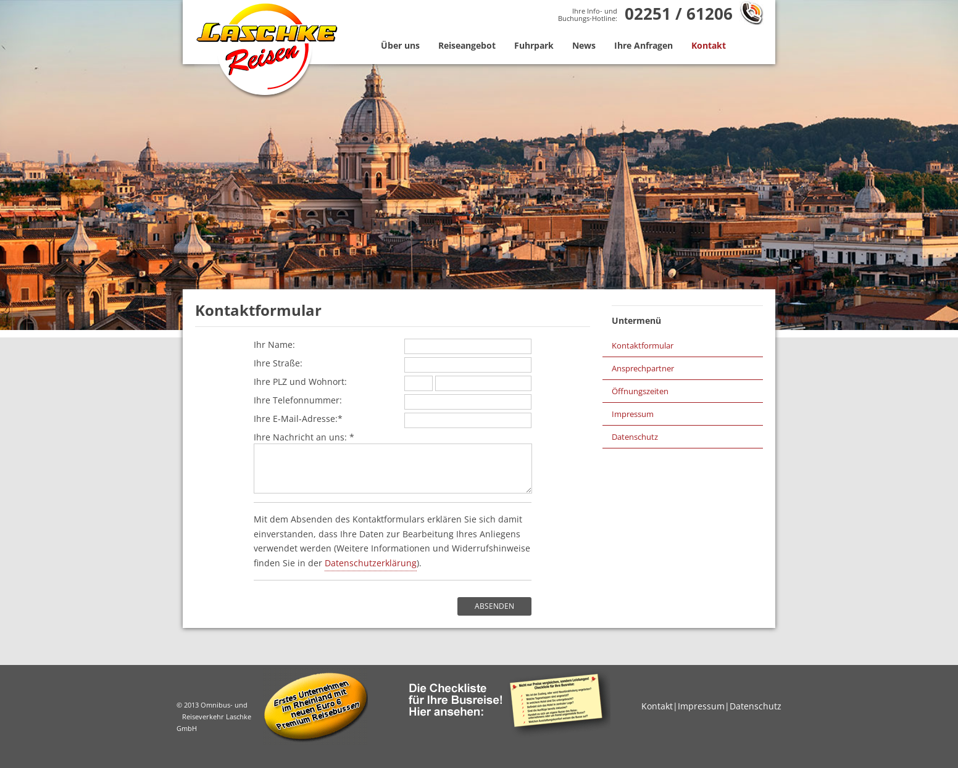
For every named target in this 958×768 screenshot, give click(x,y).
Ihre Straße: (392, 363)
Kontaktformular (642, 345)
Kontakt (708, 45)
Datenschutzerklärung (371, 563)
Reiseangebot (467, 45)
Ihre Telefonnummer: (392, 400)
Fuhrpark (534, 45)
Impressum (633, 413)
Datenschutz (635, 436)
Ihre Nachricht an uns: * (392, 462)
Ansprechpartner (643, 368)
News (584, 45)
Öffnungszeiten (640, 391)
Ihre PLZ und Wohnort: (392, 382)
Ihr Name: (392, 345)
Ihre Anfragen (643, 45)
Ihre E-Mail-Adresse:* (392, 419)
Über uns (400, 45)
